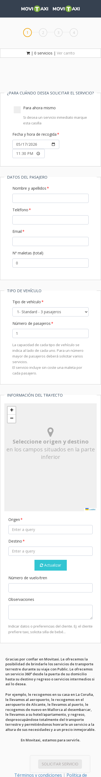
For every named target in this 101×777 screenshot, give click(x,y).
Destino (15, 541)
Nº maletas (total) (27, 252)
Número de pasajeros (31, 323)
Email (17, 231)
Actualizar (50, 565)
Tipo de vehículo (26, 301)
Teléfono (20, 209)
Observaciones (21, 599)
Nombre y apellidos (29, 188)
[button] (12, 411)
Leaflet (90, 509)
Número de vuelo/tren (27, 577)
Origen (14, 519)
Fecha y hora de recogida (34, 134)
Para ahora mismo (51, 115)
